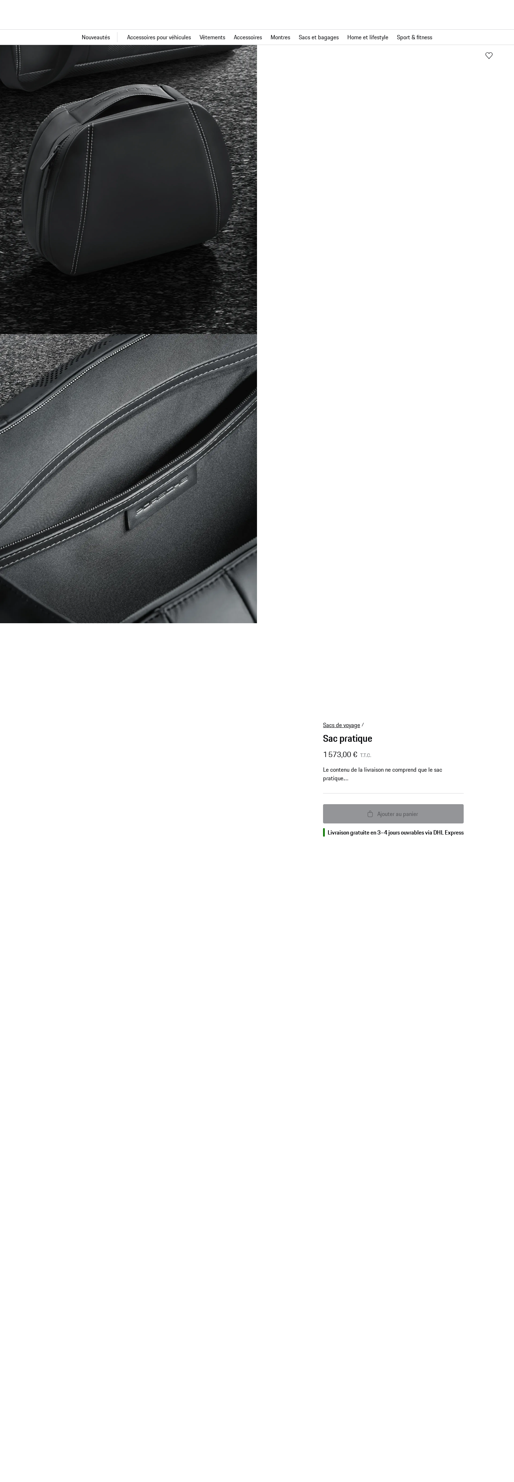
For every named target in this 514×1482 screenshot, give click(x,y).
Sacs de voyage (341, 725)
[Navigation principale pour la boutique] (257, 37)
